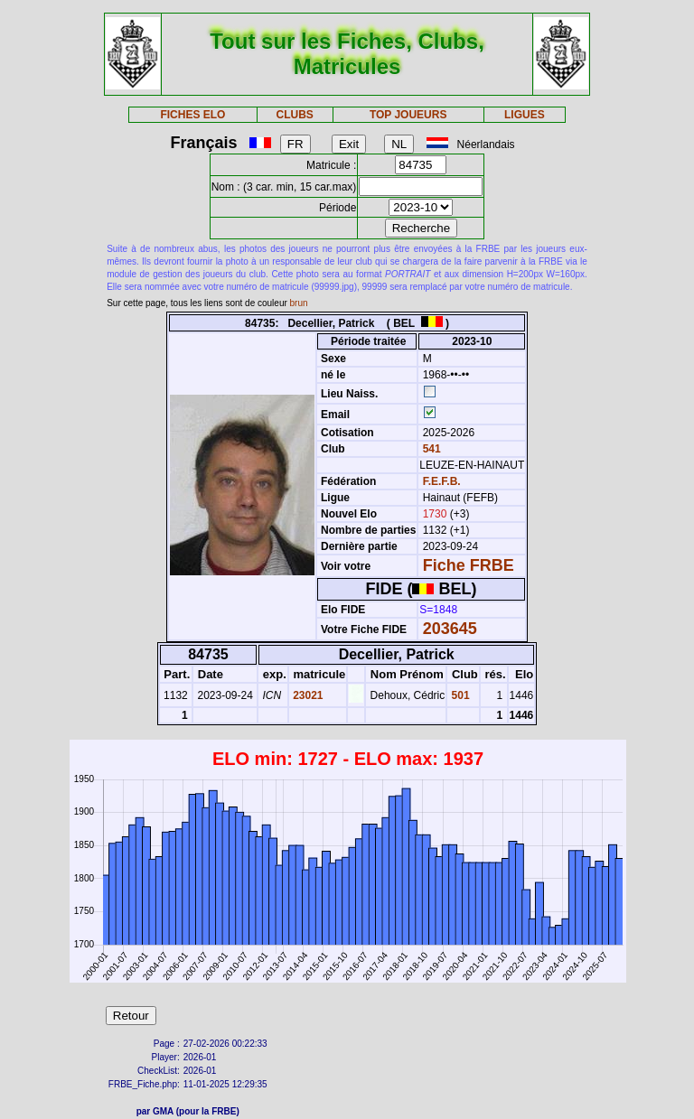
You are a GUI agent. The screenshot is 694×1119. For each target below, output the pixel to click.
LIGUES (524, 114)
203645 (450, 629)
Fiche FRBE (468, 565)
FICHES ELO (192, 114)
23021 (307, 695)
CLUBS (294, 114)
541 (429, 449)
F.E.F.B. (442, 481)
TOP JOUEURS (408, 114)
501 (458, 695)
